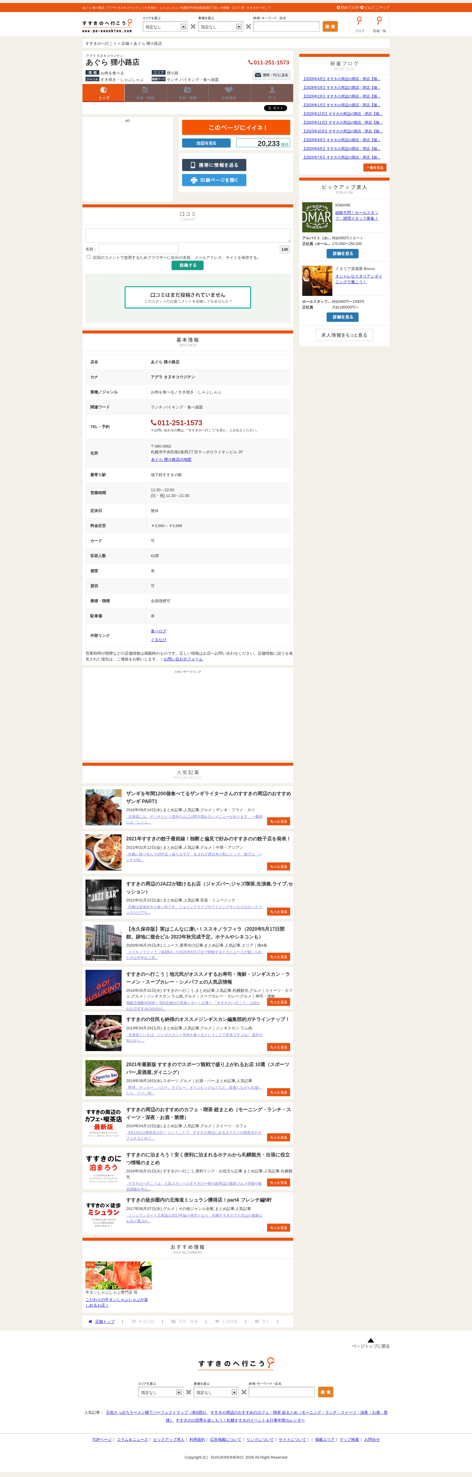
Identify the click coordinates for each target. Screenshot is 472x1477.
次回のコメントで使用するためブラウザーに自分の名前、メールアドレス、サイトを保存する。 (177, 259)
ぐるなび (158, 641)
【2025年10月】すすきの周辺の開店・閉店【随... (342, 131)
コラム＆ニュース (132, 1441)
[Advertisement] (127, 162)
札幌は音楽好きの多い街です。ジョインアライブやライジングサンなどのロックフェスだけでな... (194, 912)
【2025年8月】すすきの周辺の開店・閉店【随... (341, 149)
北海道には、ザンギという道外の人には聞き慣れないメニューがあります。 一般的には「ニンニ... (194, 821)
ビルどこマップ (377, 7)
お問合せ (372, 1441)
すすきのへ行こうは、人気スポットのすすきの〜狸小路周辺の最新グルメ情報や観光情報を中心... (194, 1188)
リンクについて (260, 1441)
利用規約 (197, 1441)
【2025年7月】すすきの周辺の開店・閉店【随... (341, 157)
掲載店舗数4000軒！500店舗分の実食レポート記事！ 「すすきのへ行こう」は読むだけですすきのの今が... (193, 1008)
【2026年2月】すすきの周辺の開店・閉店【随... (341, 96)
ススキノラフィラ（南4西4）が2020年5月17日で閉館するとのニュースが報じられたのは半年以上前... (194, 957)
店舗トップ (103, 93)
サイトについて (292, 1441)
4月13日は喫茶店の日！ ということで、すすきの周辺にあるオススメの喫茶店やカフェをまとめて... (194, 1137)
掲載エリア (325, 1441)
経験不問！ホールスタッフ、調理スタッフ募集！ (356, 215)
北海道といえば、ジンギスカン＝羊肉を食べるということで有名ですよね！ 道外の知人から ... (194, 1039)
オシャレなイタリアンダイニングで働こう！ (358, 279)
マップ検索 (349, 1441)
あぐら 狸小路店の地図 (171, 461)
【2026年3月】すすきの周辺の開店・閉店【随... (341, 87)
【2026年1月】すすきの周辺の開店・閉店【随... (341, 105)
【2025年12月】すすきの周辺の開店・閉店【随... (342, 114)
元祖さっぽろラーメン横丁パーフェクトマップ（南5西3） (157, 1414)
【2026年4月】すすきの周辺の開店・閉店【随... (341, 79)
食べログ (158, 633)
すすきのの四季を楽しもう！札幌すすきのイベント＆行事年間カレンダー (240, 1422)
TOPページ (102, 1441)
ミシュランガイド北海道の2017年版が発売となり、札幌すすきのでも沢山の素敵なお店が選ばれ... (194, 1220)
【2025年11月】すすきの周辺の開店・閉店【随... (342, 122)
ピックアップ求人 (169, 1441)
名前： (91, 251)
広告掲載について (225, 1441)
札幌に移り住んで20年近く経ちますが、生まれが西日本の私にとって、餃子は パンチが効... (194, 859)
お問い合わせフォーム (183, 661)
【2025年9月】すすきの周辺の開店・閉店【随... (341, 140)
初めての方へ (351, 7)
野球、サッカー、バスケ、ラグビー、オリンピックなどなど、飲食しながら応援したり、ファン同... (194, 1092)
